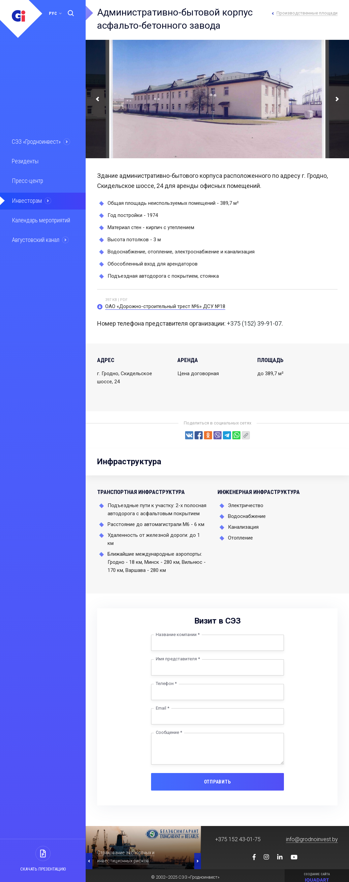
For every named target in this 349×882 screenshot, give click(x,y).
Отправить (217, 781)
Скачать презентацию (43, 869)
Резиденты (24, 160)
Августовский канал (35, 237)
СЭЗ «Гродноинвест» (36, 141)
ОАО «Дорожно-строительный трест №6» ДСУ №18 (165, 306)
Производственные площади (307, 13)
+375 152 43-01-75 (238, 839)
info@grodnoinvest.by (312, 839)
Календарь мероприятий (40, 218)
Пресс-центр (26, 179)
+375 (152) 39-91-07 (254, 323)
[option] (143, 847)
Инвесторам (26, 199)
